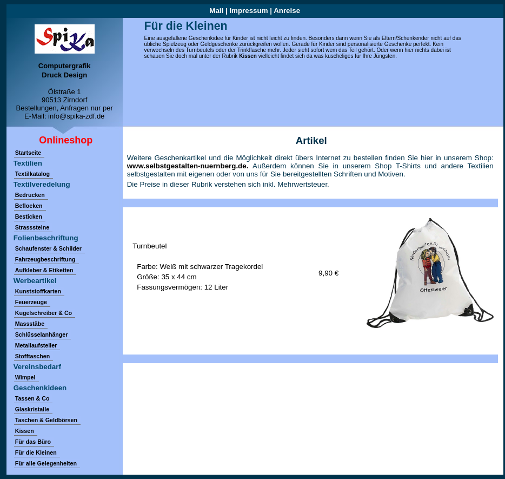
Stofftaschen (32, 356)
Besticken (28, 216)
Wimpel (25, 377)
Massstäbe (30, 323)
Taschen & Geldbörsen (46, 420)
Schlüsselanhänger (41, 334)
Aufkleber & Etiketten (44, 270)
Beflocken (29, 205)
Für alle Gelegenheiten (46, 463)
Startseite (28, 152)
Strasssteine (32, 227)
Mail (216, 10)
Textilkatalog (32, 173)
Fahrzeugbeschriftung (45, 259)
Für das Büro (33, 441)
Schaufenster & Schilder (48, 248)
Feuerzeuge (31, 302)
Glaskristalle (32, 409)
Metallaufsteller (36, 345)
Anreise (287, 10)
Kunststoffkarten (38, 291)
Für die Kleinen (36, 452)
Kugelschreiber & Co (43, 313)
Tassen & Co (32, 398)
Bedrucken (30, 195)
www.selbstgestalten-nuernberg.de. (189, 166)
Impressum (248, 10)
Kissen (248, 56)
